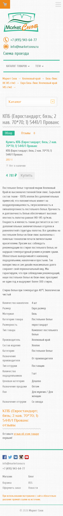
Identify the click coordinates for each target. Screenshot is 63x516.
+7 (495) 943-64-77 (23, 40)
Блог (31, 476)
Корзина (7, 482)
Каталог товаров (16, 66)
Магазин (7, 476)
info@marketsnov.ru (24, 46)
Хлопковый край (31, 78)
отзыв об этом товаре (26, 433)
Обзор (8, 133)
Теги (38, 66)
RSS (30, 482)
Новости (33, 487)
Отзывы (25, 133)
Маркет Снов (10, 78)
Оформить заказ (12, 487)
